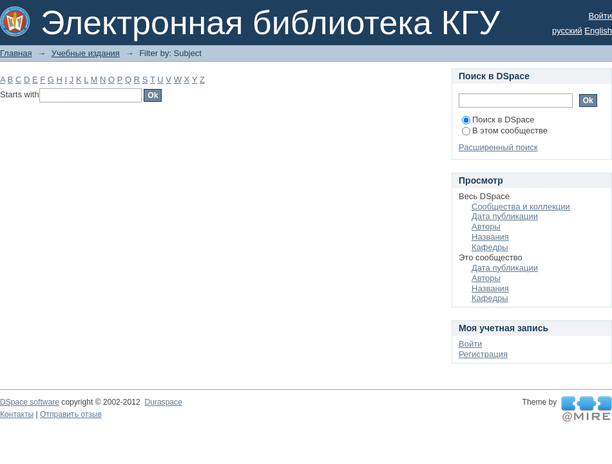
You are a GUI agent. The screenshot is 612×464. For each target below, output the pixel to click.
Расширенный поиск (498, 147)
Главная (16, 53)
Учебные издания (86, 53)
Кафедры (490, 247)
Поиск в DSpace (498, 119)
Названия (490, 237)
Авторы (486, 226)
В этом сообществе (505, 130)
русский (567, 30)
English (598, 30)
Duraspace (163, 402)
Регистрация (483, 354)
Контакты (16, 414)
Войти (600, 16)
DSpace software (29, 402)
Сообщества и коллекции (521, 206)
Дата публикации (505, 216)
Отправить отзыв (71, 414)
